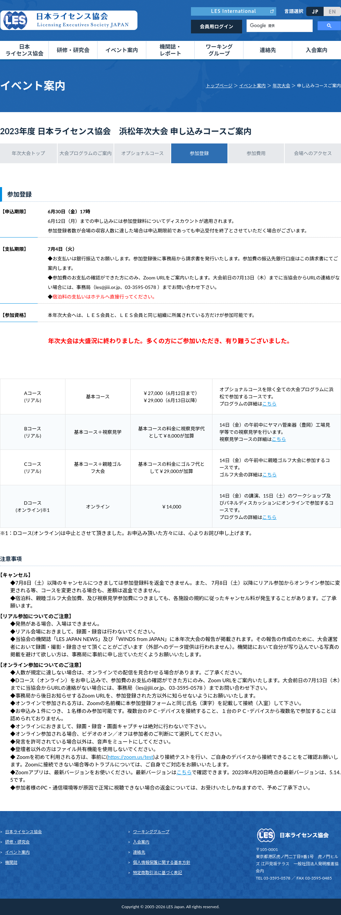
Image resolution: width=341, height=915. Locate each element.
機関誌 (11, 862)
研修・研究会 (17, 841)
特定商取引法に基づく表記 (157, 872)
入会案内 (317, 50)
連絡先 (268, 50)
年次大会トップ (28, 153)
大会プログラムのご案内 (85, 153)
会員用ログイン (216, 26)
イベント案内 (252, 85)
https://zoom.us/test (130, 757)
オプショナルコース (142, 153)
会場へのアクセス (313, 153)
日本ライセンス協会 (23, 831)
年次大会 (281, 85)
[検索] (279, 26)
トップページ (219, 85)
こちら (269, 404)
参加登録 (199, 153)
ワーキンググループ (151, 831)
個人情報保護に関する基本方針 (161, 862)
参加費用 (256, 153)
